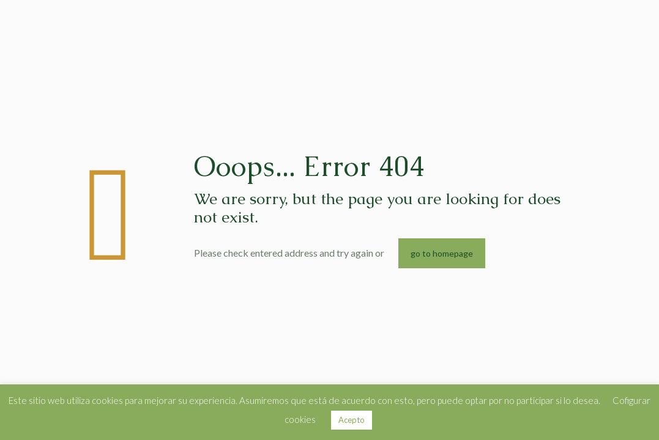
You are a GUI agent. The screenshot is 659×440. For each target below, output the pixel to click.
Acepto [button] (351, 420)
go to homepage (442, 253)
